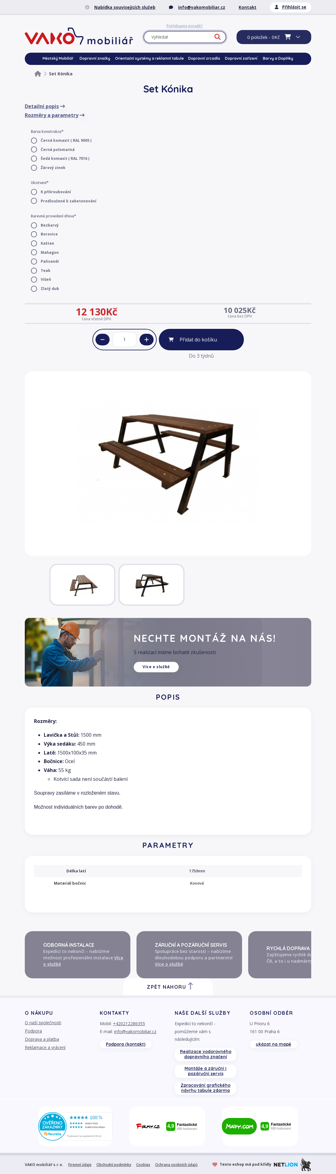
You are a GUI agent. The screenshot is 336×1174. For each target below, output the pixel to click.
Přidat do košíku (198, 339)
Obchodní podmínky (113, 1164)
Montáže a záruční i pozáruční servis (205, 1071)
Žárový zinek (53, 167)
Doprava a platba (42, 1039)
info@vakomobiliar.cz (135, 1031)
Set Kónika (61, 74)
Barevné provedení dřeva (52, 216)
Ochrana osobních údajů (176, 1164)
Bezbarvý (50, 225)
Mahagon (50, 252)
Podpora (33, 1031)
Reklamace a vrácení (45, 1047)
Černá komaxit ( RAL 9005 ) (66, 140)
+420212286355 (129, 1023)
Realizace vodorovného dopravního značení (205, 1054)
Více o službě (156, 666)
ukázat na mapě (273, 1044)
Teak (45, 270)
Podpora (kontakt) (125, 1044)
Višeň (46, 279)
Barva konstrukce (46, 131)
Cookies (143, 1164)
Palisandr (50, 261)
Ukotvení (39, 182)
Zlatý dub (50, 288)
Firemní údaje (79, 1164)
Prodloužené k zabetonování (68, 201)
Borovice (49, 234)
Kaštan (47, 243)
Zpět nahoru (170, 986)
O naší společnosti (43, 1022)
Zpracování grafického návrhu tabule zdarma (205, 1087)
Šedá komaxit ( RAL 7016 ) (65, 158)
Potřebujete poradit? (184, 26)
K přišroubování (56, 191)
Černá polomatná (58, 149)
